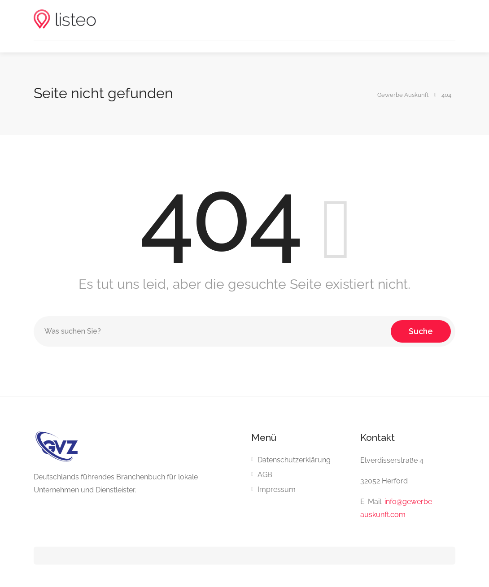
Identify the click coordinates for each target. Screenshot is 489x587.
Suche (421, 331)
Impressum (277, 489)
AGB (265, 474)
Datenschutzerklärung (294, 460)
